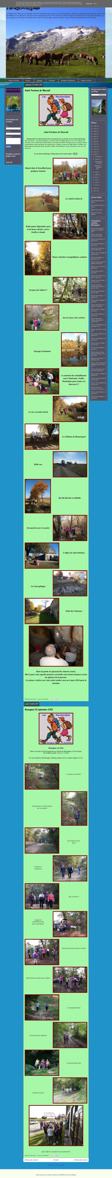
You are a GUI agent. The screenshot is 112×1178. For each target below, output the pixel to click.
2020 (94, 141)
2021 (94, 139)
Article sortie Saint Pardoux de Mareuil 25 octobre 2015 (97, 320)
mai (96, 179)
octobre (97, 159)
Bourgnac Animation (68, 80)
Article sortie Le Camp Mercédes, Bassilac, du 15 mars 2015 (98, 353)
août (96, 172)
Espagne (40, 80)
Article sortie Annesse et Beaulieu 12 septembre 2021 (97, 230)
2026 (94, 126)
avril (96, 182)
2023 (94, 134)
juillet (96, 174)
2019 (94, 144)
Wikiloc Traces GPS (96, 209)
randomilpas (22, 8)
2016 (94, 152)
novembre (98, 156)
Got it (95, 3)
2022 (94, 136)
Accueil (56, 1160)
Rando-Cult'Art (87, 80)
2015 (94, 154)
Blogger (74, 1174)
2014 (94, 188)
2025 (94, 128)
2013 (94, 190)
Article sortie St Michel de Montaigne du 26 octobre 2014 (98, 364)
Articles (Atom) (60, 1165)
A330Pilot (62, 1174)
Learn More (89, 3)
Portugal (52, 80)
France (28, 80)
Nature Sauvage (14, 80)
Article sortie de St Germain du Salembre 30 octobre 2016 (98, 286)
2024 (94, 131)
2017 (94, 149)
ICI (75, 153)
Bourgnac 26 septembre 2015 (39, 709)
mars (96, 185)
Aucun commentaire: (43, 699)
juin (96, 177)
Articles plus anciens (80, 1160)
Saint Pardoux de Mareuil (37, 90)
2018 (94, 146)
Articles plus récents (31, 1160)
